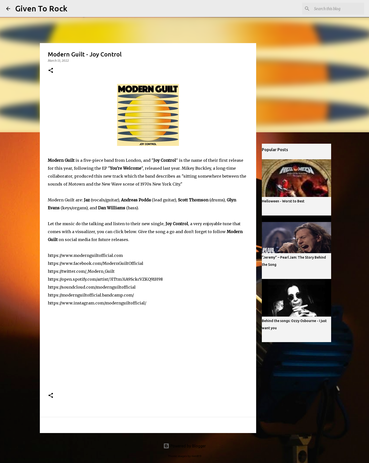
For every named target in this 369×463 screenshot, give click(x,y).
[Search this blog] (338, 9)
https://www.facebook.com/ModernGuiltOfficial (95, 263)
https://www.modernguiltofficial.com (85, 255)
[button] (51, 70)
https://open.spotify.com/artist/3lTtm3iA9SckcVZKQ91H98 (105, 279)
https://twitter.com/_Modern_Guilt (81, 271)
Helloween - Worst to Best (283, 201)
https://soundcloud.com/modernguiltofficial (92, 287)
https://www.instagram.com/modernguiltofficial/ (97, 302)
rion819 (196, 456)
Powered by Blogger (184, 446)
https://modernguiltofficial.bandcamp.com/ (91, 295)
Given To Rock (41, 8)
